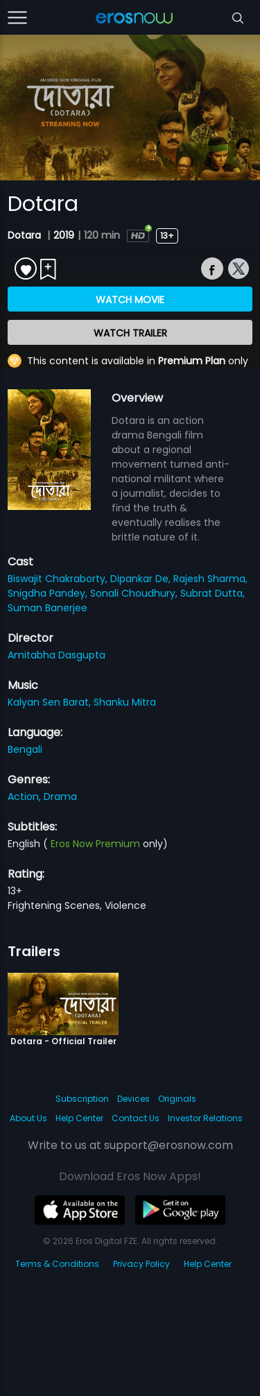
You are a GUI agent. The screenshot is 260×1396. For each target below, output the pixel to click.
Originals (177, 1099)
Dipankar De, (141, 579)
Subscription (82, 1099)
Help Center (79, 1118)
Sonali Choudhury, (135, 593)
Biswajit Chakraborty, (59, 579)
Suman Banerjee (47, 608)
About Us (28, 1118)
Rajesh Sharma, (210, 579)
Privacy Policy (141, 1264)
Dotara (26, 235)
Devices (133, 1099)
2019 (63, 235)
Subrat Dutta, (212, 593)
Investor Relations (205, 1118)
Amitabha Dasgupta (56, 655)
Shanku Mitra (125, 702)
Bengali (25, 749)
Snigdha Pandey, (49, 593)
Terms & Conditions (57, 1264)
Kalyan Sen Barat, (51, 702)
